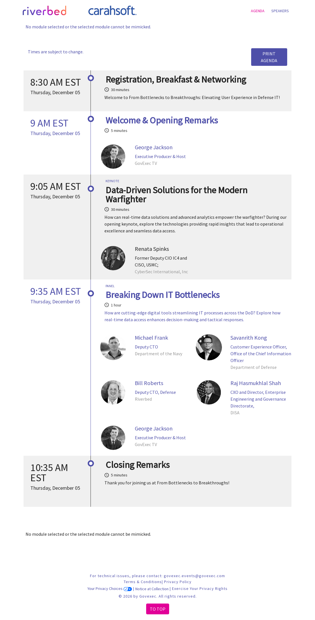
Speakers (280, 10)
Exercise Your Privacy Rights (200, 588)
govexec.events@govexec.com (194, 575)
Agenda (257, 10)
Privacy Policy (178, 581)
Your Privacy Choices (109, 588)
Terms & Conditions (143, 581)
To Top (157, 609)
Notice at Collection (152, 588)
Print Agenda (269, 57)
